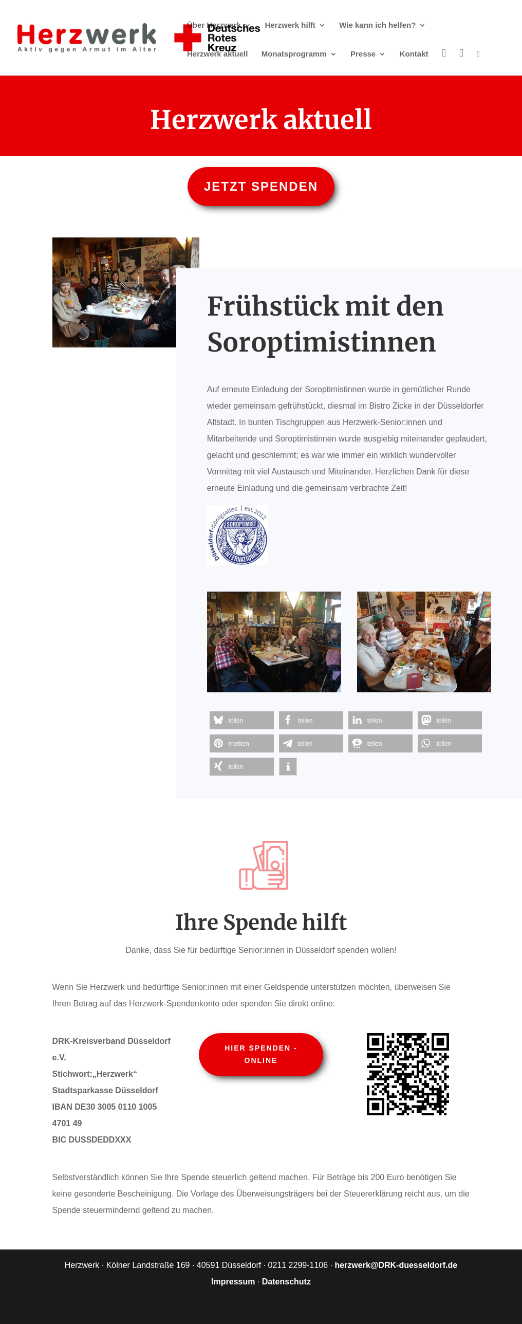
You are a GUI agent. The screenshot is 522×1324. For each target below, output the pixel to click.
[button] (242, 720)
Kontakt (414, 54)
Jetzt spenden (261, 186)
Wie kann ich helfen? (377, 25)
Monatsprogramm (294, 54)
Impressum (233, 1281)
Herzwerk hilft (290, 25)
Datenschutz (286, 1281)
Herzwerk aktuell (217, 54)
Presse (363, 54)
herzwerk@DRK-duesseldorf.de (395, 1265)
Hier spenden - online (261, 1054)
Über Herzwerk (214, 25)
